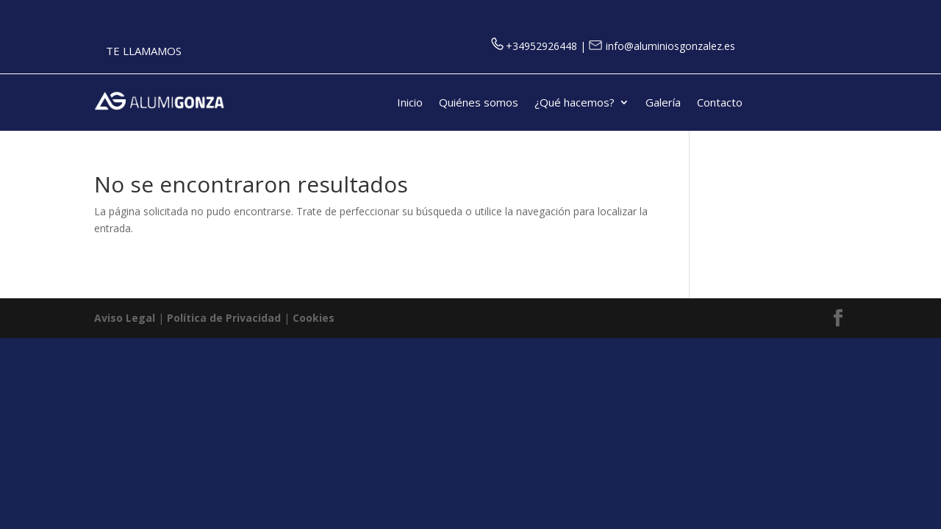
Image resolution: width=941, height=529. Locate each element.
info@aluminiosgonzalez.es (662, 46)
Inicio (410, 103)
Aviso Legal (124, 318)
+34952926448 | (540, 46)
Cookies (313, 318)
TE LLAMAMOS (144, 50)
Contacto (720, 103)
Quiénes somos (478, 103)
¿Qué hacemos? (574, 103)
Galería (663, 103)
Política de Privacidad (224, 318)
